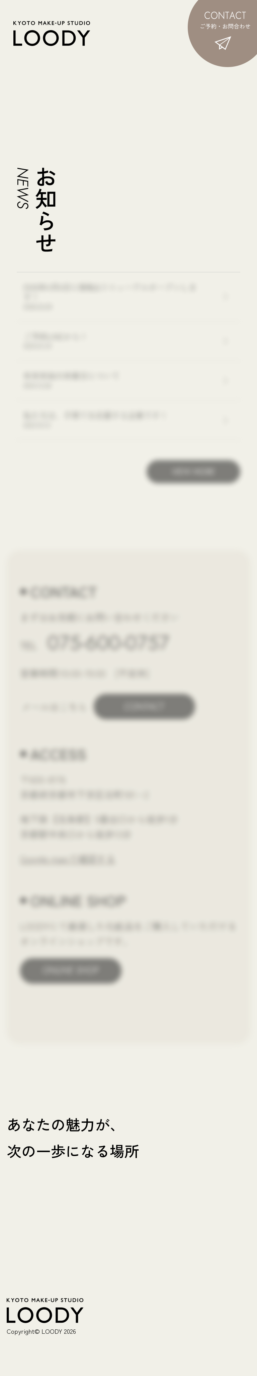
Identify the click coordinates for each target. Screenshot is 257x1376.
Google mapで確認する (67, 858)
